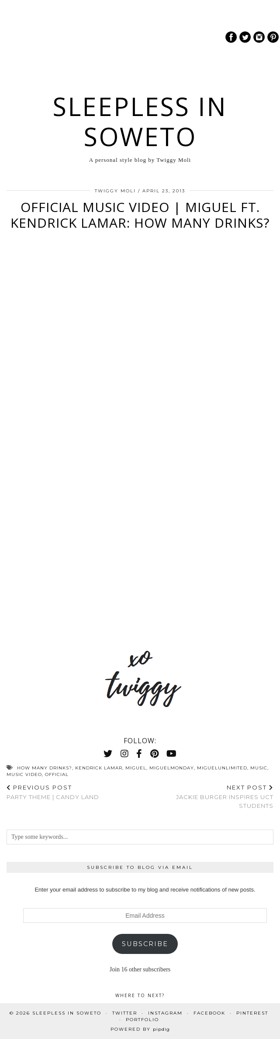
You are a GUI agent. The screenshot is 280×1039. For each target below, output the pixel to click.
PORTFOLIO (142, 1019)
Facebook (209, 1013)
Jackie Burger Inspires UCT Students (207, 796)
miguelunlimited (222, 768)
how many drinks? (44, 768)
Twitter (124, 1013)
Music (258, 768)
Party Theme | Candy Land (53, 792)
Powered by (140, 1029)
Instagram (165, 1013)
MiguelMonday (171, 768)
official (57, 774)
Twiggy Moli (115, 191)
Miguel (135, 768)
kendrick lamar (98, 768)
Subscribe (145, 944)
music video (24, 774)
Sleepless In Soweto (140, 121)
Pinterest (252, 1013)
